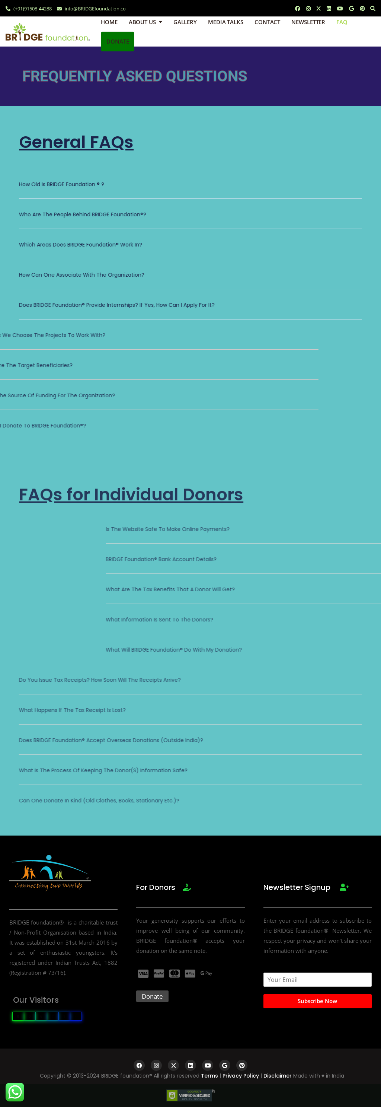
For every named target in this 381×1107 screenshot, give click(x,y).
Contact (267, 22)
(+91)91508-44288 (29, 8)
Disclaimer (277, 1075)
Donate (117, 41)
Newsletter (308, 22)
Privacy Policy (240, 1075)
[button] (190, 189)
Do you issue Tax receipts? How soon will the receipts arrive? (100, 680)
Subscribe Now (317, 1001)
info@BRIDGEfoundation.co (91, 8)
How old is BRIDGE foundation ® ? (61, 184)
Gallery (185, 22)
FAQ (342, 22)
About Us (142, 22)
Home (109, 22)
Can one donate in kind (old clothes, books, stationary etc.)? (99, 800)
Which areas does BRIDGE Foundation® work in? (80, 244)
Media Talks (225, 22)
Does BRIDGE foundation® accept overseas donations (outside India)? (111, 740)
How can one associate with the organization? (81, 275)
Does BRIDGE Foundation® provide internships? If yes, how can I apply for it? (117, 305)
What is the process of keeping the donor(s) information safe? (103, 770)
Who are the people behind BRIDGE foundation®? (82, 214)
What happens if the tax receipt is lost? (72, 710)
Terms (209, 1075)
